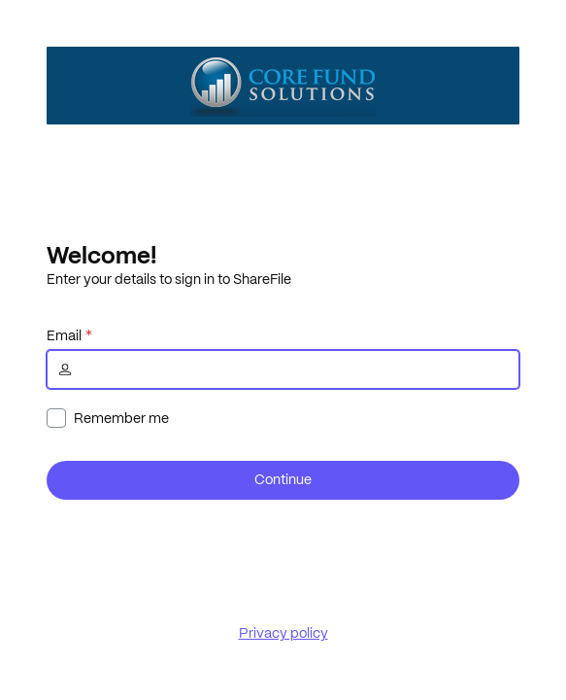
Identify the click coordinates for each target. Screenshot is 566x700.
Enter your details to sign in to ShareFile (169, 279)
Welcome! (101, 254)
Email (64, 335)
